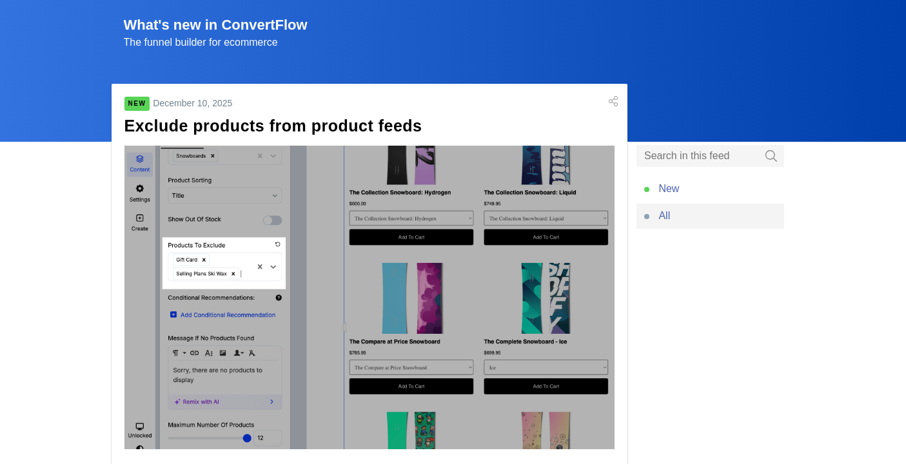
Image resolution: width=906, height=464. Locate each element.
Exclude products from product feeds (273, 126)
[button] (613, 101)
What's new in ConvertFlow (216, 25)
